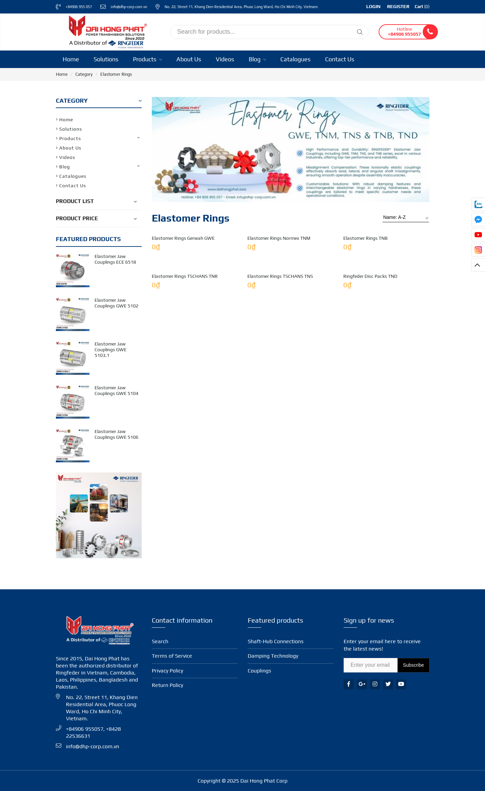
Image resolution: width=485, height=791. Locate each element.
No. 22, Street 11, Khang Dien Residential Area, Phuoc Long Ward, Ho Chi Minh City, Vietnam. (242, 7)
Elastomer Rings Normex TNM (278, 324)
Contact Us (339, 59)
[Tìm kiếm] (359, 32)
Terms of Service (172, 656)
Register (398, 6)
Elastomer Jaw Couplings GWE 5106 (116, 434)
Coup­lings (259, 670)
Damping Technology (273, 656)
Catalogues (295, 59)
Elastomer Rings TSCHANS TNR (185, 448)
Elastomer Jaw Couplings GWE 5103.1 (111, 349)
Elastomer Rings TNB (365, 324)
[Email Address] (371, 665)
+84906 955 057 (79, 7)
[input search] (269, 32)
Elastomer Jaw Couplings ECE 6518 (115, 259)
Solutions (106, 59)
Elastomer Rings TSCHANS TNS (280, 448)
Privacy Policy (167, 670)
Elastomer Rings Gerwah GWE (183, 324)
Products (147, 59)
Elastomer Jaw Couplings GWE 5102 (116, 302)
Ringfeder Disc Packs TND (370, 448)
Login (373, 6)
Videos (225, 59)
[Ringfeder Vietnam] (106, 31)
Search (160, 641)
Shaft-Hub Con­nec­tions (276, 641)
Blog (257, 59)
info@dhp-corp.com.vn (129, 7)
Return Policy (167, 685)
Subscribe (413, 665)
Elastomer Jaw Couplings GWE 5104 (116, 390)
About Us (188, 59)
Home (71, 59)
